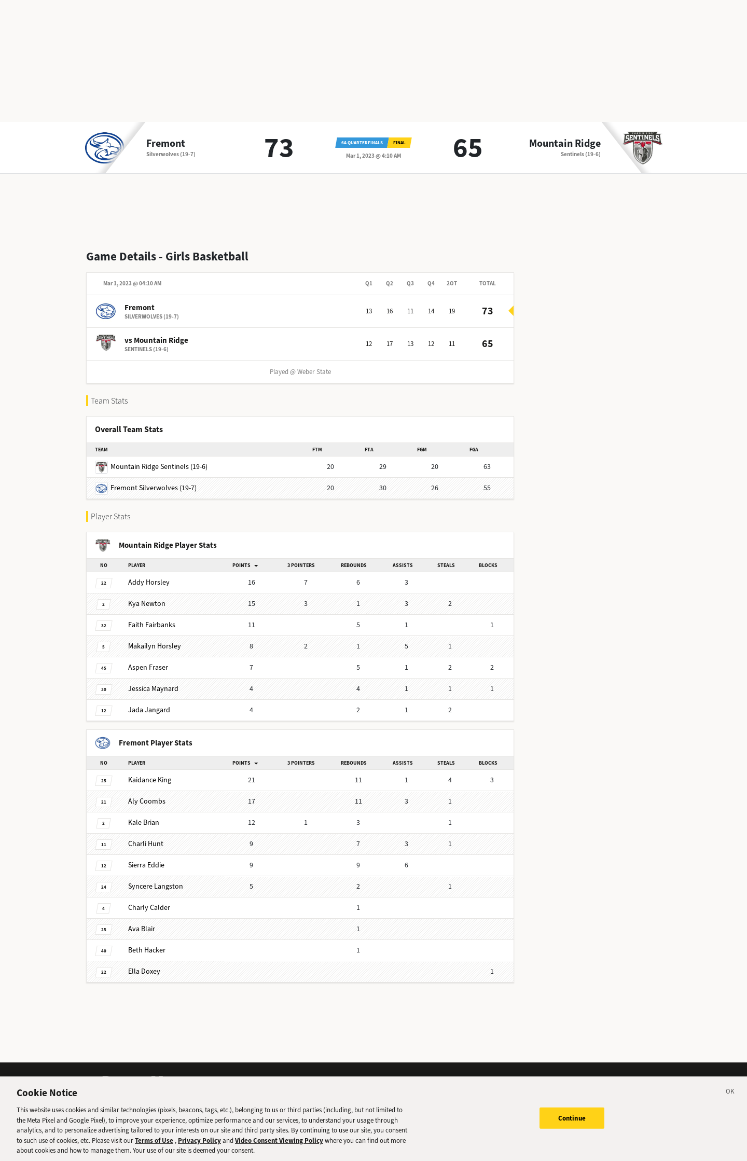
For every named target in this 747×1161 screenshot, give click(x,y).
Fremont (165, 143)
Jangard (149, 710)
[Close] (730, 1099)
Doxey (144, 971)
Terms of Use (154, 1147)
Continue (572, 1124)
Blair (141, 929)
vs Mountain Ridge (156, 340)
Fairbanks (151, 625)
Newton (146, 604)
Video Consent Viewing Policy (279, 1147)
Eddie (146, 865)
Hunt (145, 844)
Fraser (148, 667)
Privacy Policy (199, 1147)
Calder (149, 908)
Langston (155, 886)
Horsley (149, 582)
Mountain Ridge (565, 143)
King (149, 780)
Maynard (153, 689)
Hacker (146, 950)
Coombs (146, 801)
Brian (143, 822)
